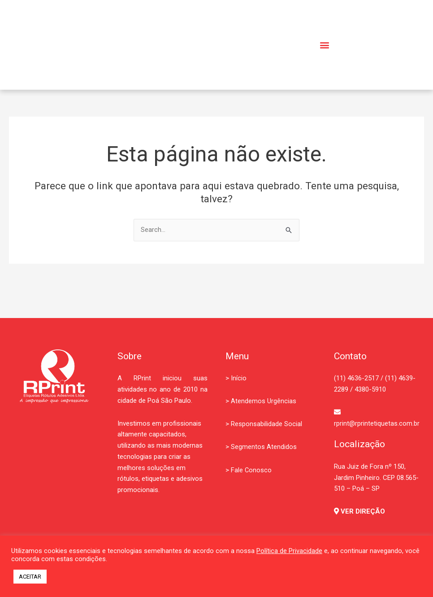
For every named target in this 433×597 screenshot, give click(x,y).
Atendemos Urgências (263, 401)
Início (239, 379)
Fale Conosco (251, 470)
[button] (324, 45)
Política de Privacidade (289, 551)
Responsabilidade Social (266, 424)
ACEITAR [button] (30, 576)
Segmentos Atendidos (264, 447)
